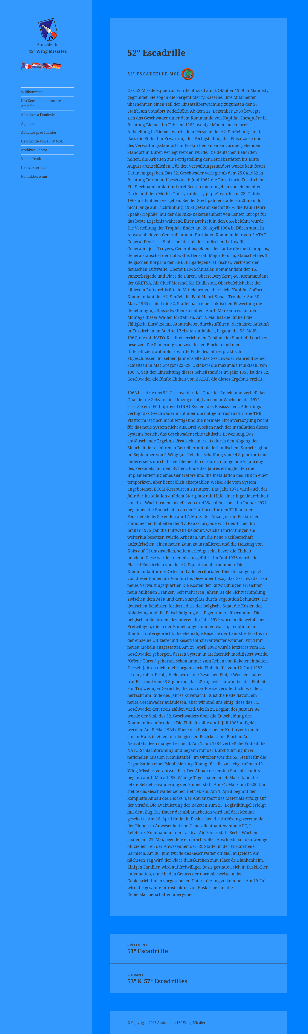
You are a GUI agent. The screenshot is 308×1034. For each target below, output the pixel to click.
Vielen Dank (31, 158)
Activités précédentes (38, 132)
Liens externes (33, 167)
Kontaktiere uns (34, 176)
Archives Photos (34, 150)
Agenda (27, 123)
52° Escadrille (156, 52)
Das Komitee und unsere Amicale (41, 103)
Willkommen (32, 92)
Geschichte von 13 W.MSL (42, 141)
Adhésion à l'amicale (38, 114)
